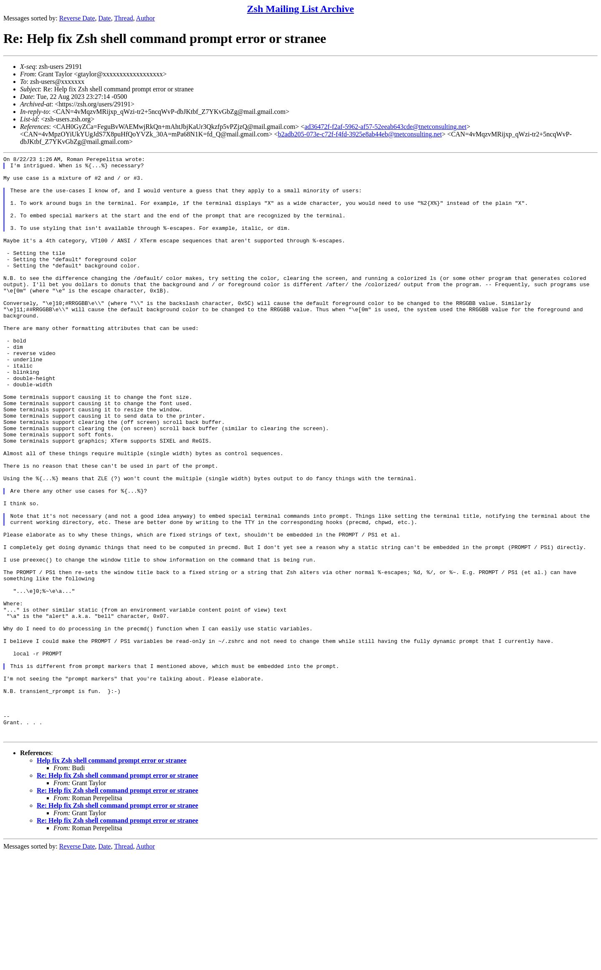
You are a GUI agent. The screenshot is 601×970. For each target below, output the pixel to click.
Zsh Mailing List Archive (300, 8)
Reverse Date (77, 18)
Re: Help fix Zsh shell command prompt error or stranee (117, 891)
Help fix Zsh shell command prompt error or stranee (112, 876)
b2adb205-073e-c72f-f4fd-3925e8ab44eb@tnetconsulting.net (360, 134)
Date (104, 18)
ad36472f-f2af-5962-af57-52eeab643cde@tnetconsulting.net (385, 126)
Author (145, 18)
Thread (123, 18)
